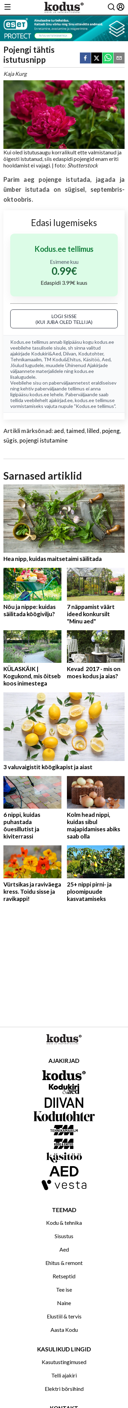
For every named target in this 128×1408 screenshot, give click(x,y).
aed (59, 430)
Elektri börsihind (64, 1388)
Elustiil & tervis (64, 1316)
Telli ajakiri (64, 1375)
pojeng (111, 430)
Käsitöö (91, 359)
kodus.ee (104, 342)
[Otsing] (111, 7)
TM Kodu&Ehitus (62, 359)
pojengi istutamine (43, 440)
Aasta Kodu (64, 1329)
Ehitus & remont (64, 1262)
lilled (93, 430)
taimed (75, 430)
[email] (119, 58)
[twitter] (96, 58)
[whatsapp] (107, 58)
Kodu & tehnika (64, 1222)
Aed (106, 359)
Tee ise (64, 1289)
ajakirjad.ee (61, 400)
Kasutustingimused (64, 1362)
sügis (10, 440)
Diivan (69, 353)
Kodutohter (90, 353)
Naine (64, 1303)
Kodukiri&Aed (46, 353)
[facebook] (85, 58)
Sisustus (64, 1236)
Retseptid (64, 1276)
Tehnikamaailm (26, 359)
